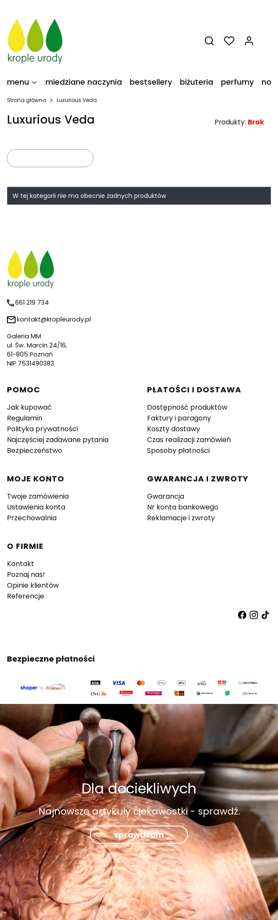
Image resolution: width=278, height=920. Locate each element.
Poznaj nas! (26, 574)
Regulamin (24, 418)
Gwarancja (165, 496)
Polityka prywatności (42, 429)
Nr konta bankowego (182, 507)
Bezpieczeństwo (34, 450)
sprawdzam (139, 834)
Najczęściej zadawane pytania (58, 440)
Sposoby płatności (178, 450)
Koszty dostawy (173, 429)
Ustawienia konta (36, 507)
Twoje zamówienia (38, 496)
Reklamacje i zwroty (181, 518)
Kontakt (20, 564)
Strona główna (26, 100)
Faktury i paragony (179, 418)
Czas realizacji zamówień (189, 440)
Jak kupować (29, 407)
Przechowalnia (32, 518)
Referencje (25, 596)
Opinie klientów (33, 585)
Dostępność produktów (187, 407)
